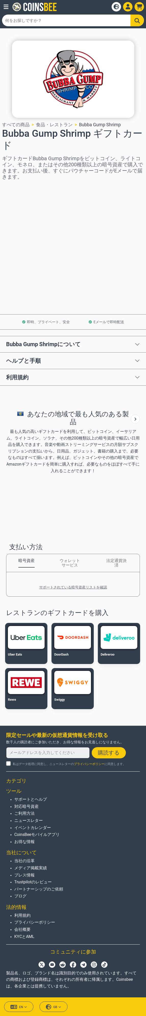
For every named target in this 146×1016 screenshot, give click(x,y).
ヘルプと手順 (23, 360)
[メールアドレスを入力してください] (48, 752)
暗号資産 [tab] (26, 560)
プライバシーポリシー (89, 764)
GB (53, 1007)
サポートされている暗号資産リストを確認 (73, 587)
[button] (6, 7)
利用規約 (17, 377)
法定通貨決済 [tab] (116, 563)
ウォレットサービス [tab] (70, 563)
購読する (109, 753)
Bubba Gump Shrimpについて (43, 344)
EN (18, 1007)
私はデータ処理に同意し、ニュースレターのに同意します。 (69, 764)
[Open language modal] (116, 6)
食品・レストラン (54, 124)
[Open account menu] (127, 6)
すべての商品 (16, 124)
